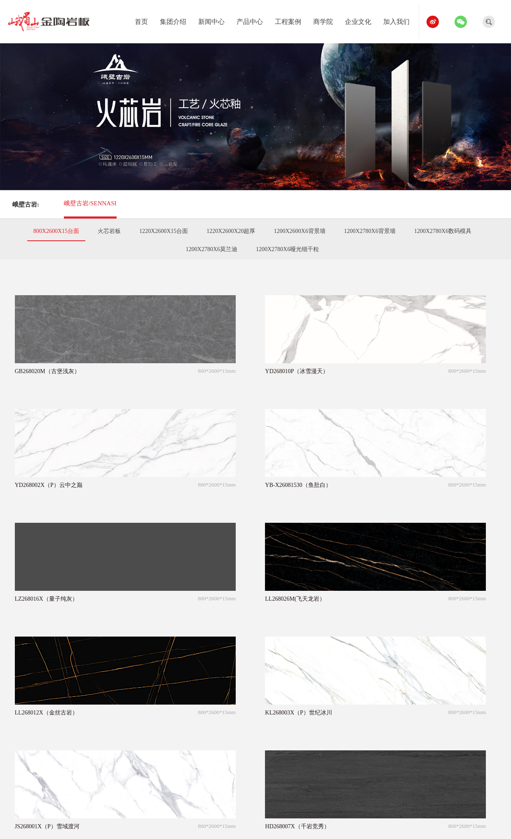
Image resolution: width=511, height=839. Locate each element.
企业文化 (361, 20)
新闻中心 (214, 20)
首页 (144, 20)
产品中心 (253, 20)
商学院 (326, 20)
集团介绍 (176, 20)
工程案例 (291, 20)
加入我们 (399, 20)
